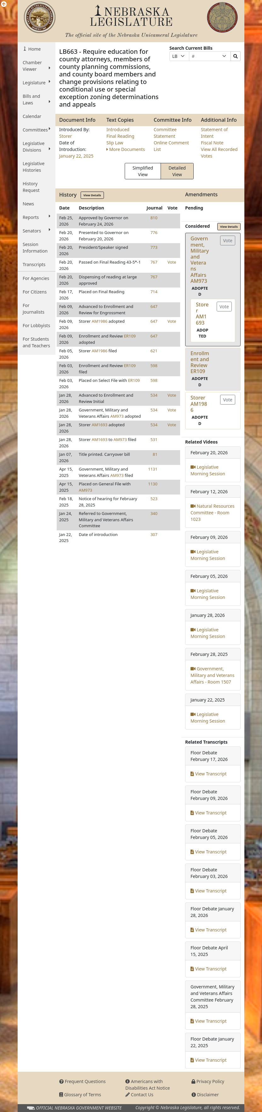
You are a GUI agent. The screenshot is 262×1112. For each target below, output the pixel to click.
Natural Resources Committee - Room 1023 (213, 512)
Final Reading (120, 136)
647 (154, 306)
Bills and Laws (36, 99)
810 (154, 218)
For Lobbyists (36, 325)
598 (154, 365)
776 (154, 232)
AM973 (116, 416)
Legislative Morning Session (208, 470)
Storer (65, 136)
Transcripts (34, 264)
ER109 (130, 336)
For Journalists (33, 308)
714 (154, 291)
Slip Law (114, 143)
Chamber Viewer (36, 65)
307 (154, 534)
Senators (36, 230)
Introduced (117, 129)
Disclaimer (205, 1095)
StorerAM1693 (202, 313)
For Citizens (35, 292)
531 (154, 439)
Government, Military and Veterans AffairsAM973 (200, 259)
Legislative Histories (33, 166)
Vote (172, 262)
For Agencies (36, 278)
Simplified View (143, 171)
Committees (36, 129)
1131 (152, 469)
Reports (36, 217)
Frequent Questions (82, 1081)
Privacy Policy (207, 1081)
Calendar (32, 116)
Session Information (35, 247)
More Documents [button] (125, 149)
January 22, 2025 (76, 156)
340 (154, 513)
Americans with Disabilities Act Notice (147, 1084)
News (28, 204)
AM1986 (99, 321)
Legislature (36, 82)
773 (154, 247)
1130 (152, 484)
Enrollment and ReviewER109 (200, 362)
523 (154, 498)
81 (155, 454)
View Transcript (209, 774)
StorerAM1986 (199, 403)
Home (34, 49)
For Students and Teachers (36, 342)
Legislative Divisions (36, 146)
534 (154, 395)
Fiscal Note (212, 143)
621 (154, 351)
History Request (31, 187)
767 (154, 262)
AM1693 (99, 424)
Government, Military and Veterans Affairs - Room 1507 (212, 675)
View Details (92, 195)
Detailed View (177, 171)
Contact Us (139, 1095)
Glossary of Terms (80, 1095)
